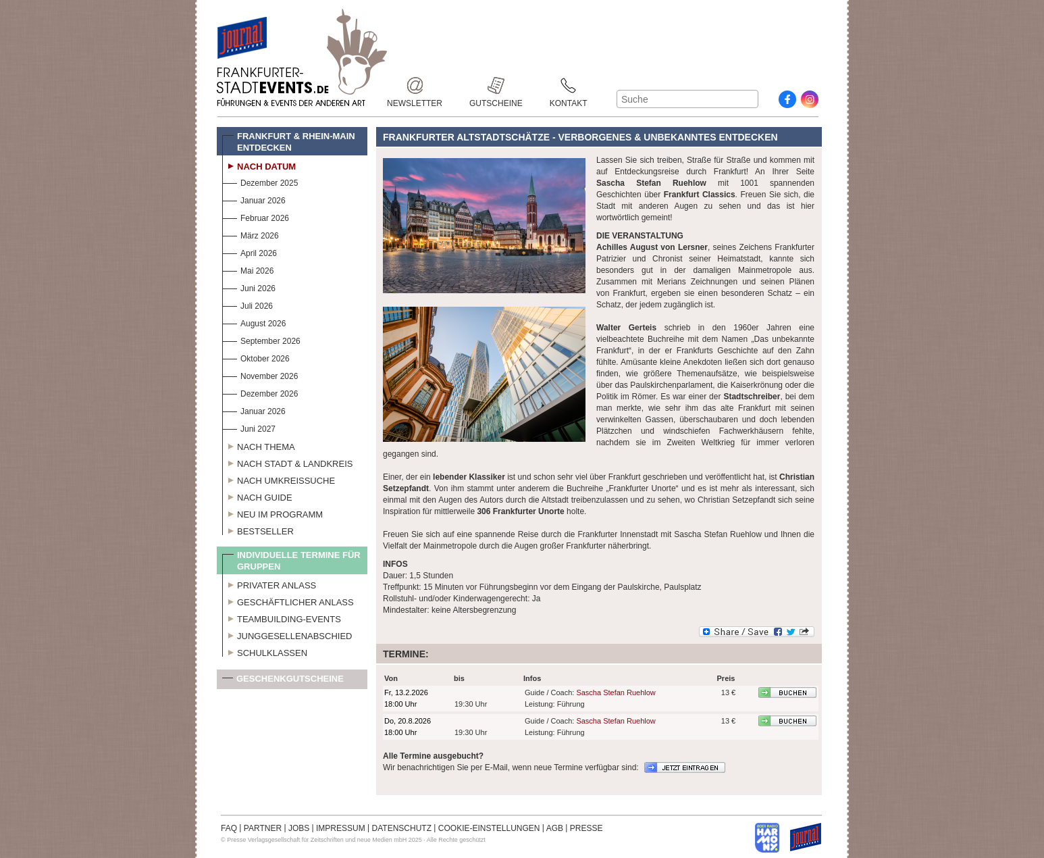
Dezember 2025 (260, 181)
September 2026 (261, 339)
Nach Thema (258, 445)
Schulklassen (264, 651)
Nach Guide (257, 496)
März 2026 (250, 234)
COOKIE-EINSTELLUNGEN (489, 828)
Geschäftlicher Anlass (288, 600)
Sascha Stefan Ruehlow (615, 692)
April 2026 (249, 251)
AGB (554, 828)
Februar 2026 (255, 216)
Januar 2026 (254, 199)
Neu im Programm (272, 513)
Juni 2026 (249, 286)
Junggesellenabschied (287, 634)
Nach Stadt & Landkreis (287, 462)
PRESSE (586, 828)
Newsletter (414, 85)
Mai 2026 (247, 269)
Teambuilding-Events (281, 617)
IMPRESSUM (340, 828)
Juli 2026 (247, 304)
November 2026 (260, 374)
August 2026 (254, 322)
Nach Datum (259, 165)
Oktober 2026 (256, 357)
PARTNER (263, 828)
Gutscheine (496, 85)
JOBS (298, 828)
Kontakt (569, 85)
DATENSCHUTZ (402, 828)
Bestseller (258, 529)
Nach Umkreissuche (278, 479)
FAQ (229, 828)
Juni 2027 (249, 427)
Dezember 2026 (260, 392)
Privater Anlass (269, 583)
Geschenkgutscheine (283, 681)
